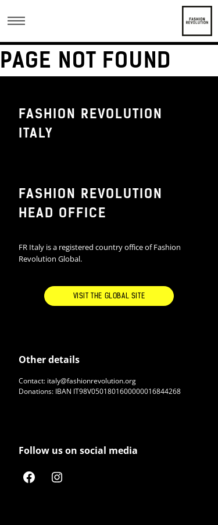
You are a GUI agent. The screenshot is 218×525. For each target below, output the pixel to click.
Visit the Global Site (109, 296)
